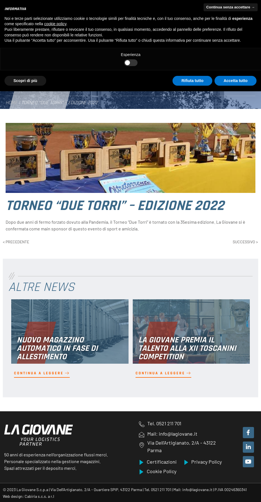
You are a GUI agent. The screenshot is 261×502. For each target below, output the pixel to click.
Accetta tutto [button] (235, 80)
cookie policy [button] (55, 24)
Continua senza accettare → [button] (230, 7)
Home (11, 102)
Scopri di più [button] (25, 80)
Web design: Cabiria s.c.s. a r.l (28, 496)
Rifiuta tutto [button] (192, 80)
